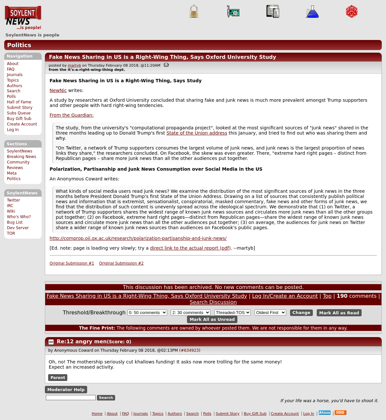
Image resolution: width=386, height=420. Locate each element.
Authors (14, 86)
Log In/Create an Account (285, 296)
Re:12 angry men (82, 341)
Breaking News (21, 156)
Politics (19, 45)
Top (327, 296)
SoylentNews (23, 18)
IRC (10, 205)
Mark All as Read (339, 312)
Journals (14, 74)
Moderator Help (66, 389)
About (13, 63)
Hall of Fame (19, 102)
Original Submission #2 (121, 263)
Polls (11, 96)
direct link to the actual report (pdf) (190, 248)
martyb (74, 65)
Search (13, 91)
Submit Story (20, 107)
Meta (12, 173)
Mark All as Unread (212, 319)
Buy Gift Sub (19, 118)
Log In (13, 129)
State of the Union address (196, 133)
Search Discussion (213, 302)
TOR (11, 233)
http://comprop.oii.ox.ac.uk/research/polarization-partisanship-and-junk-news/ (138, 238)
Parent (57, 377)
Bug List (15, 222)
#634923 (190, 350)
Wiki (11, 211)
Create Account (22, 124)
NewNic (58, 90)
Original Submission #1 (72, 263)
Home (97, 414)
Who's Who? (19, 217)
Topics (13, 80)
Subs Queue (19, 113)
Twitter (13, 200)
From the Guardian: (72, 115)
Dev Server (18, 228)
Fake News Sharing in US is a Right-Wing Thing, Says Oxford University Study (162, 57)
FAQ (10, 69)
